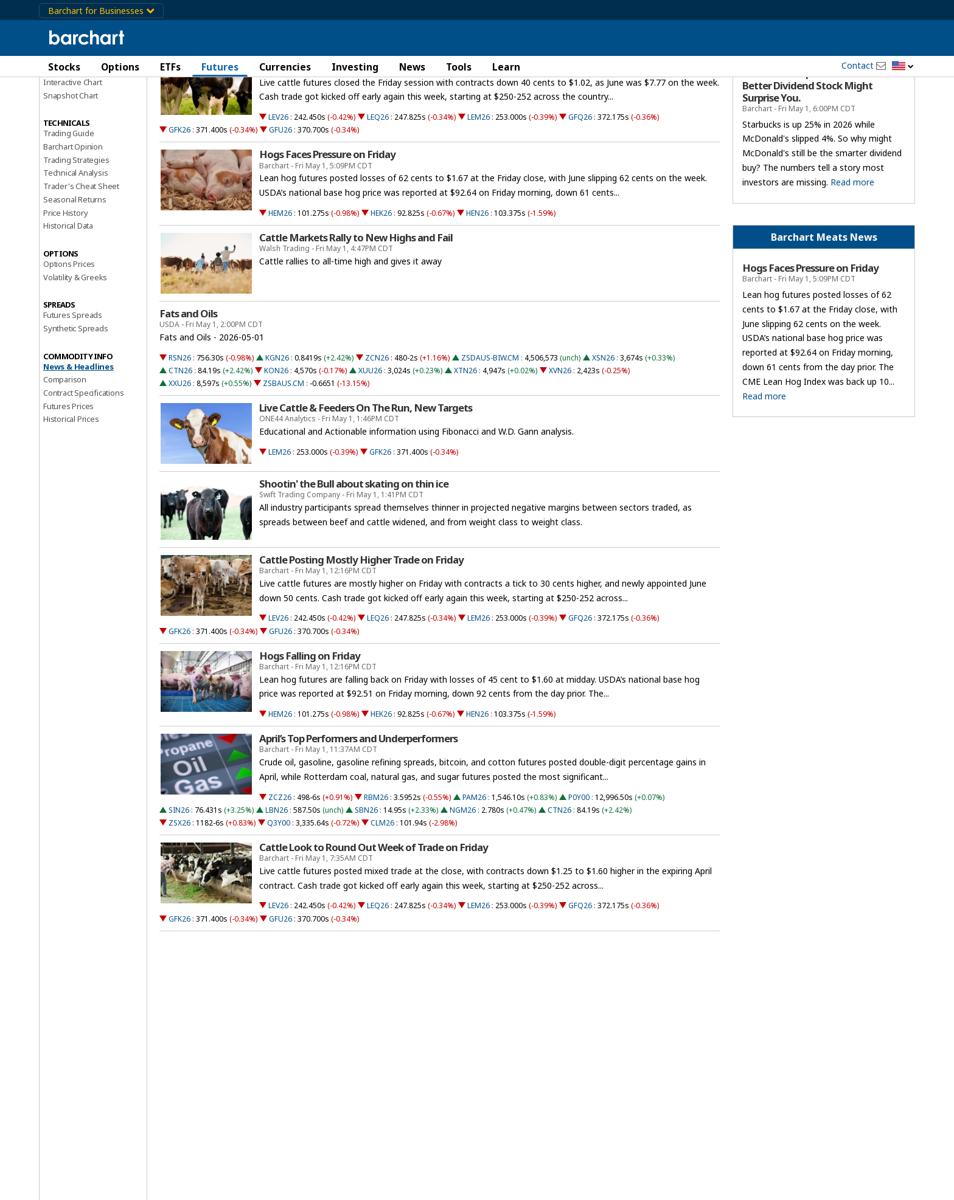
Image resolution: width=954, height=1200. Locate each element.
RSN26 (180, 422)
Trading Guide (68, 198)
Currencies (285, 67)
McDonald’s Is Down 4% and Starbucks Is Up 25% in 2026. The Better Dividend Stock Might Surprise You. (815, 144)
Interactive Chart (72, 146)
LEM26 (478, 182)
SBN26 (366, 874)
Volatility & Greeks (75, 341)
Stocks (64, 67)
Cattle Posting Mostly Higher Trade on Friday (361, 624)
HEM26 (280, 277)
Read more (852, 246)
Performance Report (79, 108)
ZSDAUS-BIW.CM (490, 422)
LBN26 (276, 874)
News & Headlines (78, 431)
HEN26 (477, 277)
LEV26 (278, 182)
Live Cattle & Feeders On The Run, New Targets (365, 472)
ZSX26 (179, 887)
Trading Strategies (76, 224)
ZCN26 (377, 422)
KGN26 (277, 422)
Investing (355, 67)
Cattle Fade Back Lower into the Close (344, 123)
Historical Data (68, 290)
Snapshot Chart (70, 159)
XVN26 (560, 435)
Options (120, 67)
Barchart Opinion (73, 210)
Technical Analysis (75, 237)
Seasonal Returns (74, 263)
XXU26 (180, 448)
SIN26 (179, 874)
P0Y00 (579, 862)
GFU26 (280, 195)
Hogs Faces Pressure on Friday (327, 219)
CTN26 (180, 435)
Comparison (64, 444)
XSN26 (603, 422)
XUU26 (370, 435)
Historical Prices (71, 483)
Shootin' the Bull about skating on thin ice (353, 548)
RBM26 (376, 862)
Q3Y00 (278, 887)
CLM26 (382, 887)
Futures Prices (68, 470)
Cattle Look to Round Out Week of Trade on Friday (373, 912)
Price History (65, 277)
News (412, 67)
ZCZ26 (279, 862)
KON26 (276, 435)
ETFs (170, 67)
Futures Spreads (72, 379)
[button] (903, 66)
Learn (506, 67)
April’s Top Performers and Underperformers (358, 804)
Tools (459, 67)
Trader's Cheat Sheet (81, 251)
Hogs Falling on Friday (309, 720)
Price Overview (70, 95)
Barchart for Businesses (101, 10)
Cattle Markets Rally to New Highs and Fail (356, 302)
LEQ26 (378, 182)
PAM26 (474, 862)
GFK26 (179, 195)
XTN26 (465, 435)
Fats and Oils (188, 378)
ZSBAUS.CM (283, 448)
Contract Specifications (83, 457)
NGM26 (463, 874)
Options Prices (69, 328)
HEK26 (381, 277)
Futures (219, 67)
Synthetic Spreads (75, 392)
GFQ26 (580, 182)
